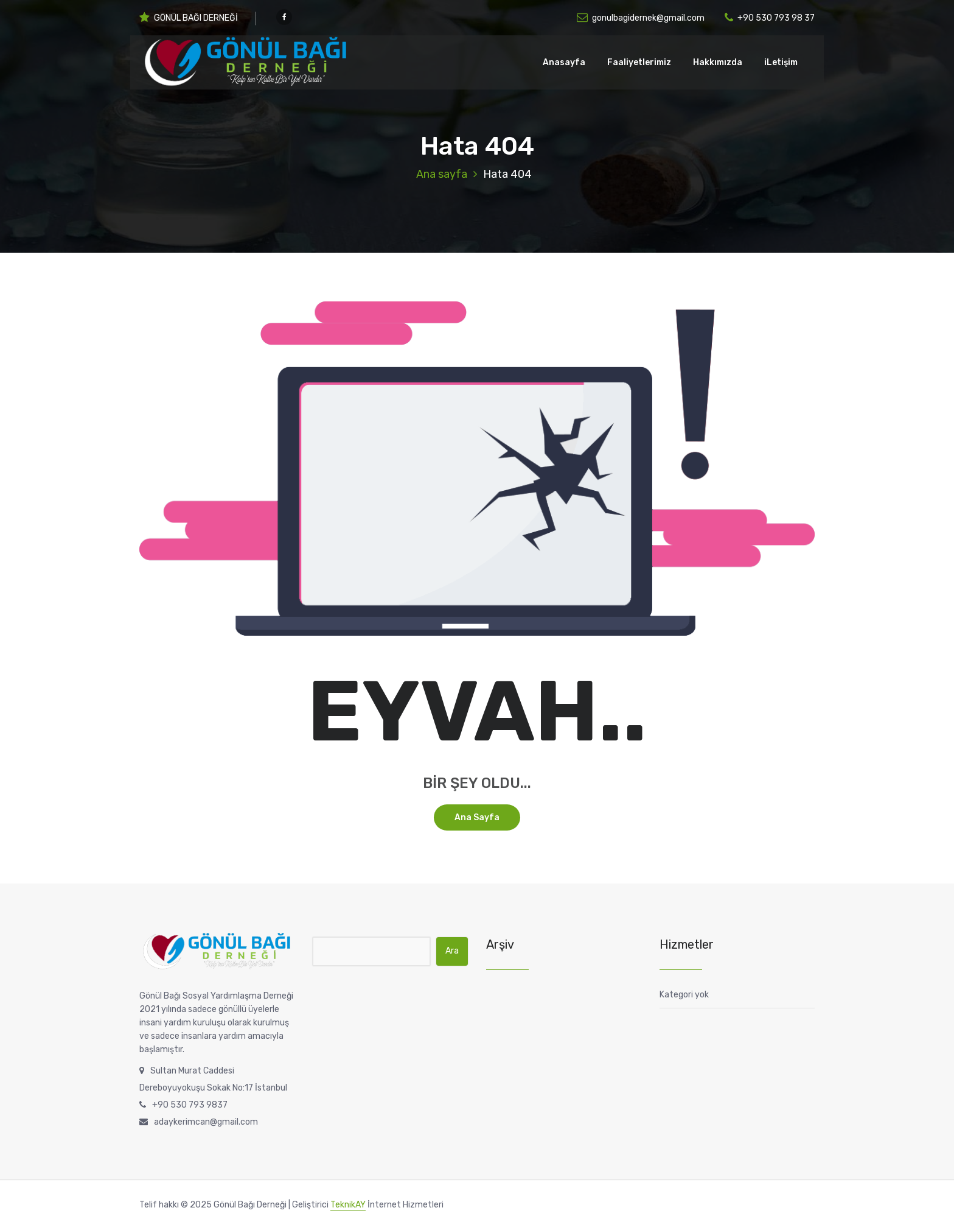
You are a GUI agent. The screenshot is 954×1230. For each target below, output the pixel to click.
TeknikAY (348, 1205)
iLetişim (781, 62)
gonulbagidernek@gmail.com (641, 18)
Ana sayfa (441, 174)
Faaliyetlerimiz (639, 62)
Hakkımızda (717, 62)
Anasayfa (564, 62)
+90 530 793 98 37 (770, 18)
